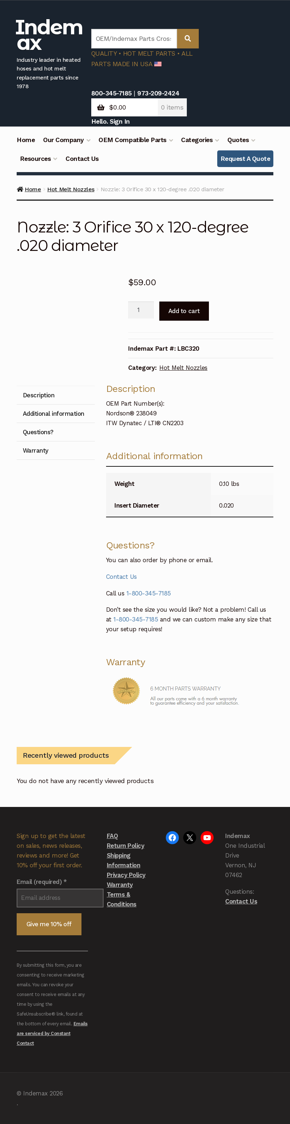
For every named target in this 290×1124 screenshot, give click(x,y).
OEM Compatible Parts (132, 140)
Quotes (238, 140)
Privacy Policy (126, 875)
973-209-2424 (158, 93)
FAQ (112, 835)
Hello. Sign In (110, 121)
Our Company (63, 140)
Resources (35, 158)
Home (26, 140)
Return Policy (125, 845)
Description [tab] (39, 395)
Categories (197, 140)
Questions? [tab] (38, 432)
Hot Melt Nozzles (70, 189)
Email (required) (42, 881)
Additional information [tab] (53, 413)
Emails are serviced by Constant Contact (52, 1033)
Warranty (120, 884)
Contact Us (82, 158)
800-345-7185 (111, 93)
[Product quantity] (141, 310)
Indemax (49, 34)
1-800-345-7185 (148, 593)
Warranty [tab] (36, 450)
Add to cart (184, 311)
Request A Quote (245, 158)
